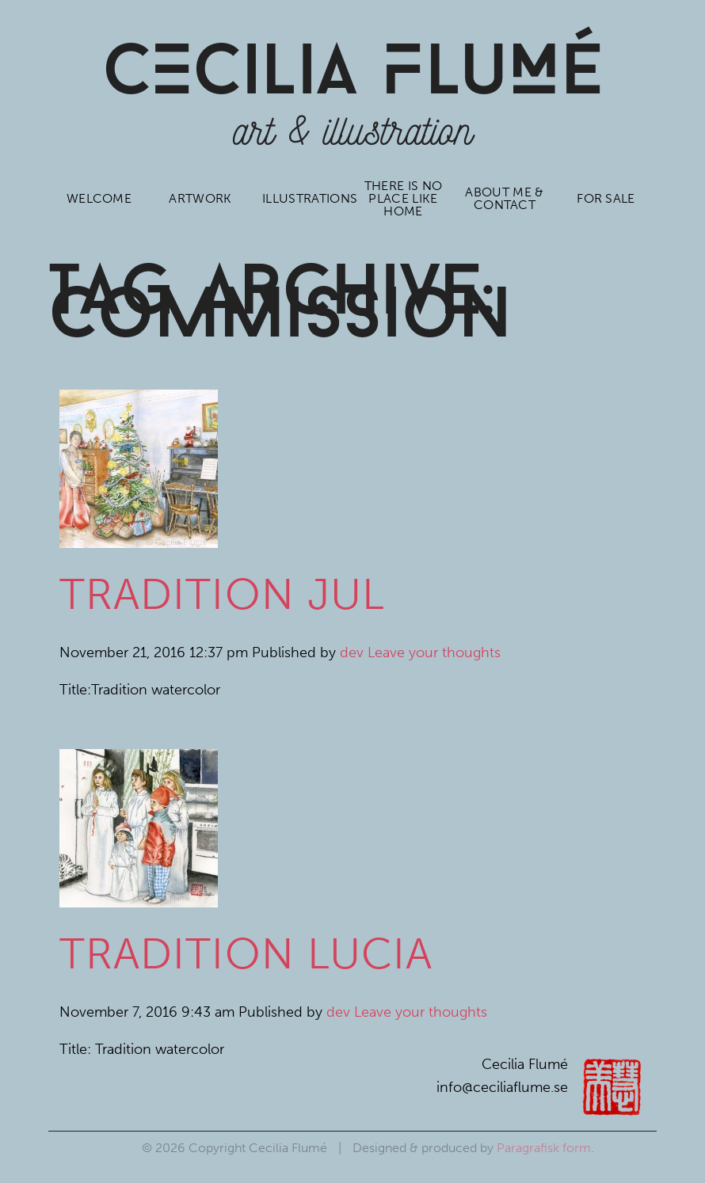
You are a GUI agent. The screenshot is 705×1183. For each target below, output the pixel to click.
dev (352, 652)
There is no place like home (403, 198)
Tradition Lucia (246, 953)
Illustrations (304, 198)
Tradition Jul (222, 594)
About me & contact (504, 198)
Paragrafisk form (544, 1147)
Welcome (98, 198)
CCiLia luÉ (352, 76)
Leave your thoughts (434, 652)
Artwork (200, 198)
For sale (606, 198)
